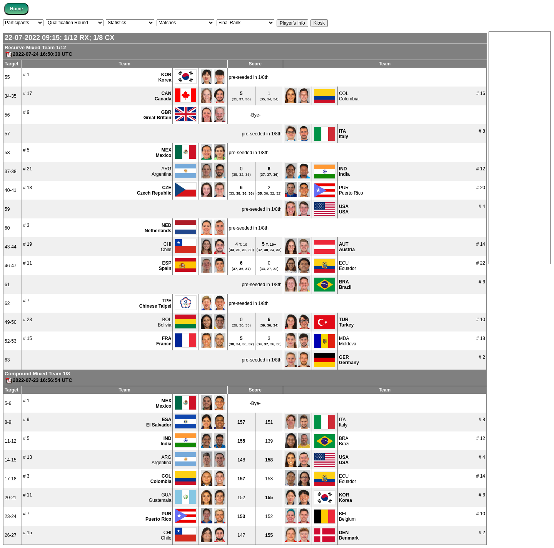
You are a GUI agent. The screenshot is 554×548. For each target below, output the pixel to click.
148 (241, 460)
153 (269, 478)
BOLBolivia (164, 322)
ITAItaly (343, 422)
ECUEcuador (347, 265)
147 (241, 535)
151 (269, 422)
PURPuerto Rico (351, 190)
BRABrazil (344, 441)
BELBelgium (347, 516)
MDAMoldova (347, 341)
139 (269, 441)
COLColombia (349, 96)
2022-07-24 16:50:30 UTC (38, 54)
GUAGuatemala (160, 497)
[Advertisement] (520, 147)
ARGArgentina (161, 171)
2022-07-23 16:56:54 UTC (38, 380)
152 (241, 497)
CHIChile (166, 247)
